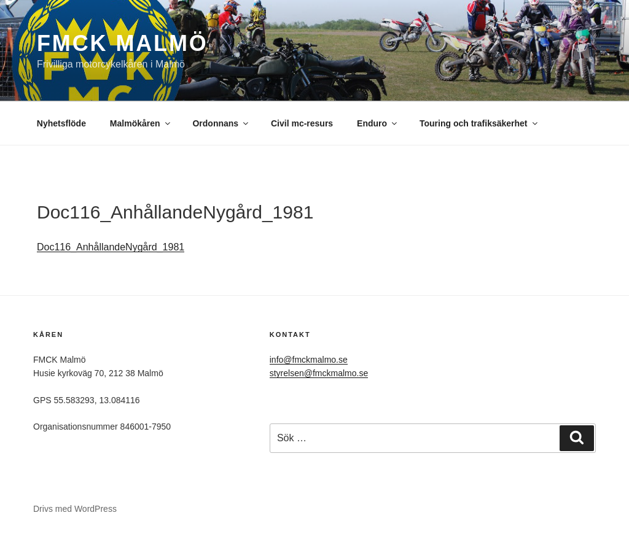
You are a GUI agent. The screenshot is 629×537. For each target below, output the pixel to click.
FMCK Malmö (122, 43)
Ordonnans (221, 123)
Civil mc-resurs (302, 123)
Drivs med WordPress (75, 509)
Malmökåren (141, 123)
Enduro (378, 123)
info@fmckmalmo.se (309, 360)
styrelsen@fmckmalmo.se (319, 373)
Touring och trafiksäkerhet (479, 123)
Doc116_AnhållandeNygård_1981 (110, 247)
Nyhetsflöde (61, 123)
